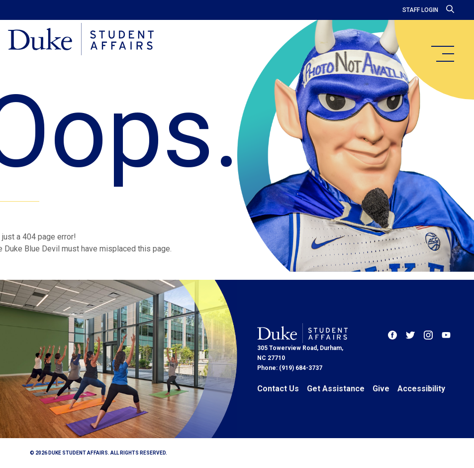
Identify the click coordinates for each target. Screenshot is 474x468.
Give (381, 388)
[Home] (81, 40)
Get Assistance (336, 388)
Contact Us (278, 388)
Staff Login (420, 9)
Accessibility (421, 388)
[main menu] (442, 54)
